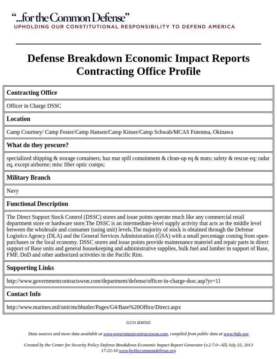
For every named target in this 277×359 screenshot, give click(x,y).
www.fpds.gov (236, 333)
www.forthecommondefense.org (147, 350)
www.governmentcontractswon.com (135, 333)
